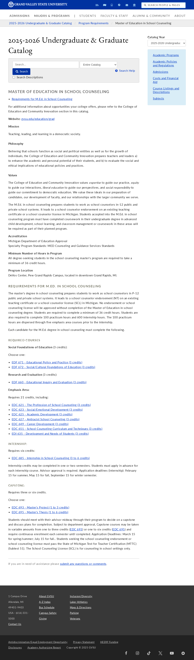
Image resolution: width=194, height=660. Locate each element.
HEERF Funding (109, 642)
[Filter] (98, 64)
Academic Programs (166, 55)
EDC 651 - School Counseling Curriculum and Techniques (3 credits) (57, 428)
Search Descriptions (28, 77)
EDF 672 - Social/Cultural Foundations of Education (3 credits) (53, 367)
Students (87, 15)
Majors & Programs (52, 15)
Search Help (124, 70)
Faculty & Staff (114, 15)
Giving (43, 618)
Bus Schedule (46, 607)
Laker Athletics (79, 601)
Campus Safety (48, 612)
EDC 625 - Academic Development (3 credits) (42, 414)
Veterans (75, 618)
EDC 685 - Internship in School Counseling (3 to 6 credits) (51, 458)
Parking (74, 612)
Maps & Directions (81, 607)
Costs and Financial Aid (166, 80)
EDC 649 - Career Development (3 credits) (40, 424)
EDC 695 (119, 529)
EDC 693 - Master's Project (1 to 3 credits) (40, 507)
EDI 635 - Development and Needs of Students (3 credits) (50, 433)
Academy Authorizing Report (44, 647)
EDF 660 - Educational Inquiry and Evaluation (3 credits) (49, 382)
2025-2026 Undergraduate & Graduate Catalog (41, 23)
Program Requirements (94, 23)
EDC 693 (76, 529)
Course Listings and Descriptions (166, 90)
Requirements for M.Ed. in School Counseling (42, 99)
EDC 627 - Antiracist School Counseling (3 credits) (46, 419)
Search (21, 71)
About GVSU (46, 596)
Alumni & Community (151, 15)
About (180, 15)
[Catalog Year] (167, 43)
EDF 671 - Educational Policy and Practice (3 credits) (47, 362)
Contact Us (14, 624)
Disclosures (15, 647)
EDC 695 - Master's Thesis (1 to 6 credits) (40, 512)
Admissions (19, 15)
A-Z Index (45, 601)
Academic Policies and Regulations (165, 63)
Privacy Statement (84, 642)
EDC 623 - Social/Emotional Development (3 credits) (47, 409)
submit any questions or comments (83, 563)
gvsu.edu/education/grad (38, 118)
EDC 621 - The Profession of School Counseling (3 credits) (51, 405)
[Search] (46, 64)
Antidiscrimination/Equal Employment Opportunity (38, 642)
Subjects (158, 98)
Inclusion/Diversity (81, 596)
